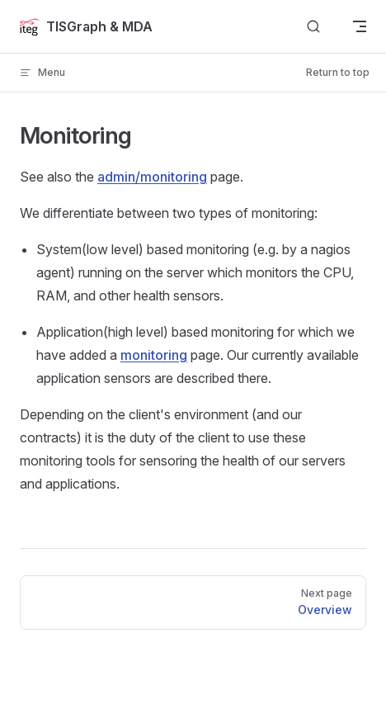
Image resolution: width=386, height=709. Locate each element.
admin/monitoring (152, 176)
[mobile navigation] (359, 26)
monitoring (153, 355)
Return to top (338, 72)
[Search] (313, 27)
